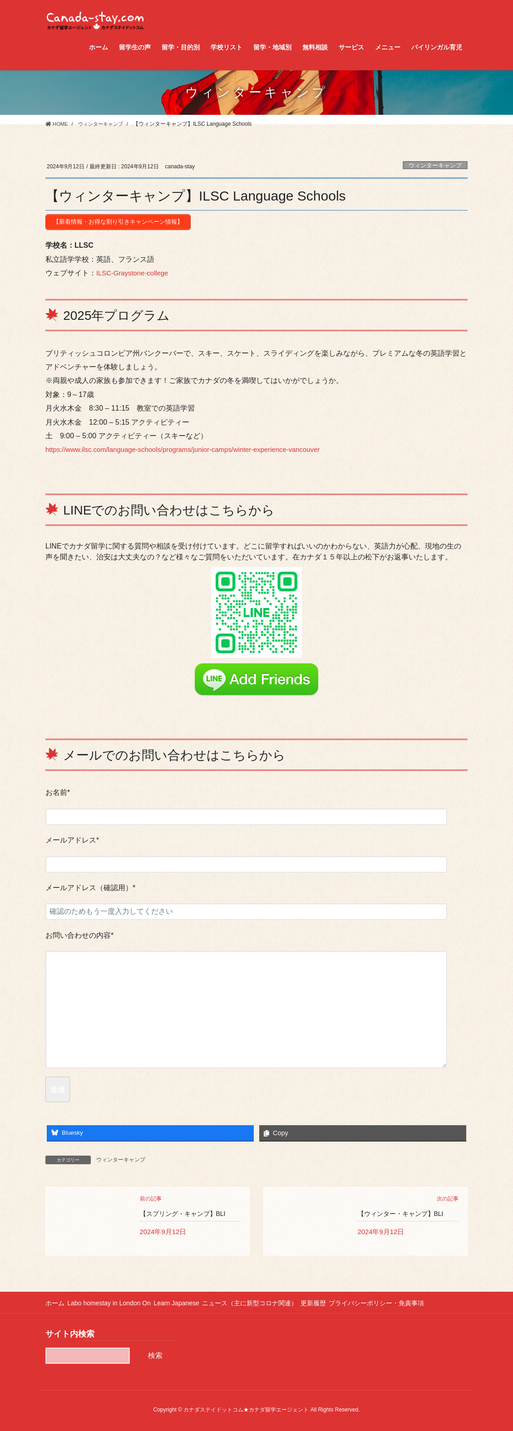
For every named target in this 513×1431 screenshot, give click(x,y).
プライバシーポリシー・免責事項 (396, 1302)
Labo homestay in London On (113, 1302)
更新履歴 (328, 1302)
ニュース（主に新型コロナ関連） (261, 1302)
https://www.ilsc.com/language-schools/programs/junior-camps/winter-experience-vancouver (193, 447)
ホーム (54, 1302)
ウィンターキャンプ (435, 165)
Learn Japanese (184, 1302)
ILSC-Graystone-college (135, 270)
